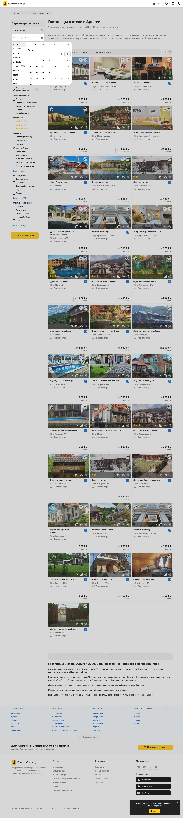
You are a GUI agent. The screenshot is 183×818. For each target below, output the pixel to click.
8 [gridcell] (61, 60)
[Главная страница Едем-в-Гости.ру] (14, 3)
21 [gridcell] (55, 72)
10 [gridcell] (31, 66)
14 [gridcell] (55, 66)
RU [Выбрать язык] (156, 3)
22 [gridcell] (61, 72)
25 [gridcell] (37, 78)
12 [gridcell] (43, 66)
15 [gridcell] (61, 66)
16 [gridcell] (67, 66)
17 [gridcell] (31, 72)
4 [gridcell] (37, 60)
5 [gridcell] (43, 60)
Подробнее (157, 806)
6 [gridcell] (49, 60)
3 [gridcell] (31, 60)
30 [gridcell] (67, 78)
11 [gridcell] (37, 66)
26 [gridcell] (43, 78)
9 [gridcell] (67, 60)
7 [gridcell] (55, 60)
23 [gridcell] (67, 72)
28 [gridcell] (55, 78)
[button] (166, 3)
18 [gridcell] (37, 72)
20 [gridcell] (49, 72)
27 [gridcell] (49, 78)
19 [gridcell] (43, 72)
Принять (154, 811)
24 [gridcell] (31, 78)
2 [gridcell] (67, 54)
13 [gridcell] (49, 66)
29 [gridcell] (61, 78)
